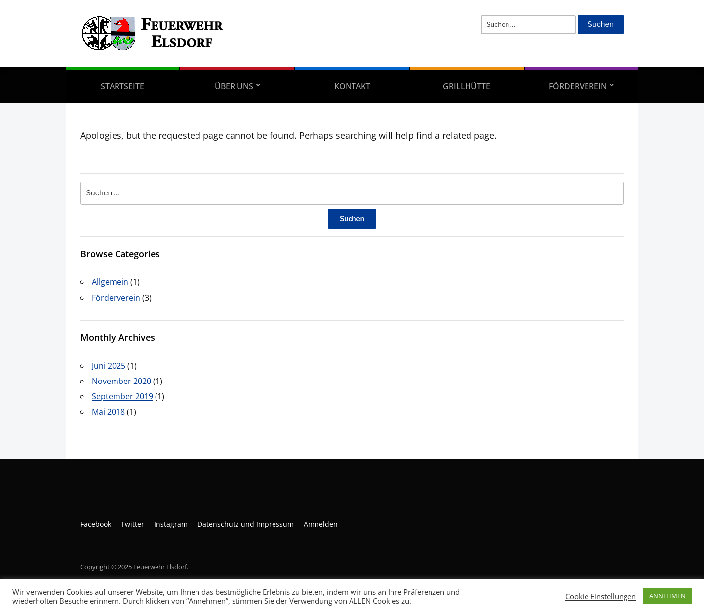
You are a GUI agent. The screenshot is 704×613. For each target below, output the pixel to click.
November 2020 (121, 381)
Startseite (122, 86)
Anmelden (321, 524)
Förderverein (578, 86)
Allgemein (110, 281)
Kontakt (352, 86)
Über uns (234, 86)
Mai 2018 (108, 411)
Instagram (171, 524)
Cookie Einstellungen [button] (600, 596)
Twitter (132, 524)
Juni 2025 (108, 365)
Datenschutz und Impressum (245, 524)
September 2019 (122, 396)
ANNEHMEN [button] (667, 595)
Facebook (95, 524)
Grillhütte (466, 86)
